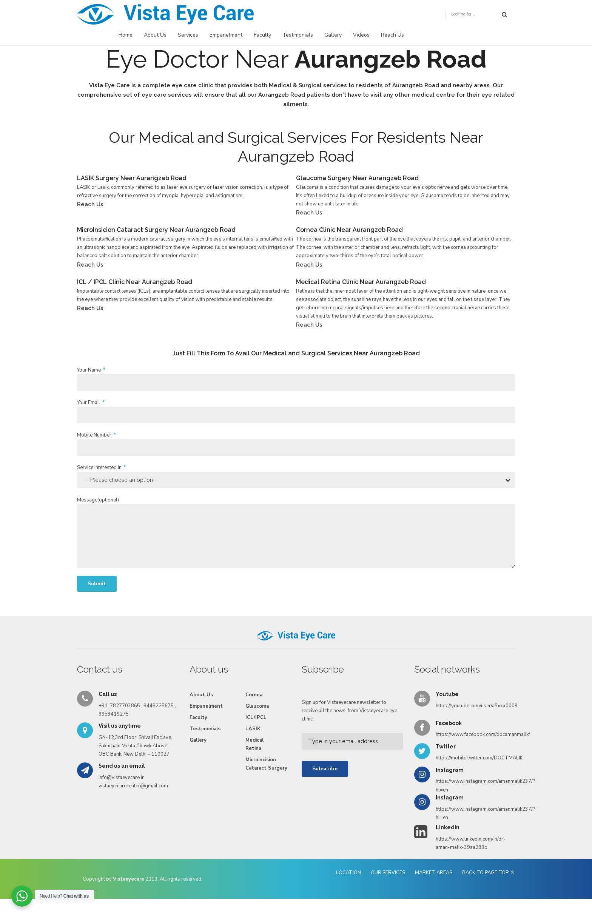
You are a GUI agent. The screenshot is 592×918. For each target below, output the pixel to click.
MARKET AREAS (433, 872)
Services (188, 35)
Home (126, 35)
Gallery (333, 35)
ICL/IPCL (256, 717)
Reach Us (392, 35)
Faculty (262, 35)
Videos (361, 35)
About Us (155, 35)
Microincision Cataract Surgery (266, 763)
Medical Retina (254, 744)
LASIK (253, 728)
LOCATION (348, 872)
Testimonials (297, 35)
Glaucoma (257, 706)
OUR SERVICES (388, 872)
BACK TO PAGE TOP (485, 872)
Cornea (253, 694)
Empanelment (226, 35)
